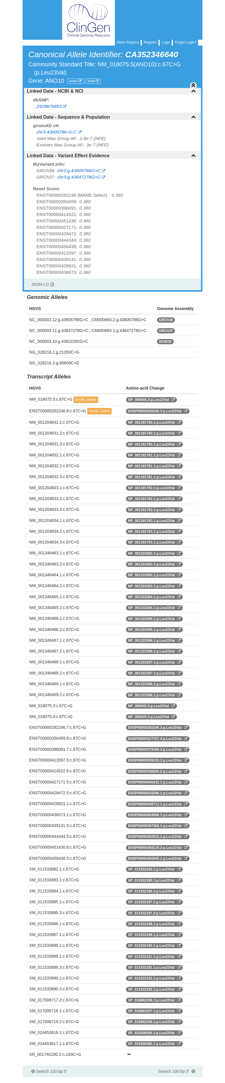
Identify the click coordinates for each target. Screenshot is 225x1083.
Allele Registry (128, 42)
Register (150, 42)
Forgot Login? (185, 42)
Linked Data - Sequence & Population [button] (111, 117)
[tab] (112, 91)
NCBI (92, 81)
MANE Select (85, 400)
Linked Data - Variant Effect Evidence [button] (111, 155)
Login (165, 42)
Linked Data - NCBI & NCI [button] (111, 91)
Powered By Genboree (174, 1080)
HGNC (74, 81)
